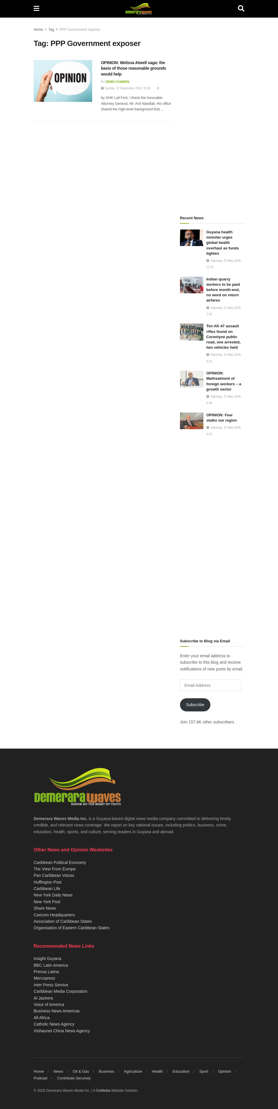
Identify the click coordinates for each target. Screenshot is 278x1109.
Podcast (40, 1078)
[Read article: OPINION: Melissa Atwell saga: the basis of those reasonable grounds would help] (63, 81)
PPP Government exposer (80, 30)
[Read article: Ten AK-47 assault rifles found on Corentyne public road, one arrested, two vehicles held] (191, 332)
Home (38, 30)
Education (181, 1071)
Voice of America (49, 1004)
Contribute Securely (73, 1078)
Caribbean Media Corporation (60, 991)
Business (106, 1071)
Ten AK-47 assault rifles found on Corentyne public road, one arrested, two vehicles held (223, 337)
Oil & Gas (81, 1071)
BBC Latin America (51, 965)
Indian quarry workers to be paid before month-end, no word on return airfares (223, 290)
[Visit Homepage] (138, 9)
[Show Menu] (36, 9)
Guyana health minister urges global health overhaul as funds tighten (222, 243)
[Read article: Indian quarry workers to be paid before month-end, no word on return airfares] (191, 285)
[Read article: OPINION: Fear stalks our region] (191, 421)
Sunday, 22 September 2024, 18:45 (126, 88)
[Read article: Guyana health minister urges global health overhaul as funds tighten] (191, 238)
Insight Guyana (47, 958)
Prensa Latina (46, 971)
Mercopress (44, 978)
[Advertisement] (212, 114)
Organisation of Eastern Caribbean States (71, 927)
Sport (203, 1071)
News (58, 1071)
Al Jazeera (43, 998)
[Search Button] (241, 9)
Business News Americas (57, 1011)
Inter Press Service (51, 985)
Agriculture (133, 1071)
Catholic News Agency (54, 1024)
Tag (51, 30)
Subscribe (195, 704)
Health (157, 1071)
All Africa (41, 1017)
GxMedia (103, 1091)
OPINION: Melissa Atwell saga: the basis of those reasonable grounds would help (133, 68)
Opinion (224, 1071)
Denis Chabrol (118, 81)
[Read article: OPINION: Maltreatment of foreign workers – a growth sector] (191, 379)
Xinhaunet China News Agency (62, 1030)
